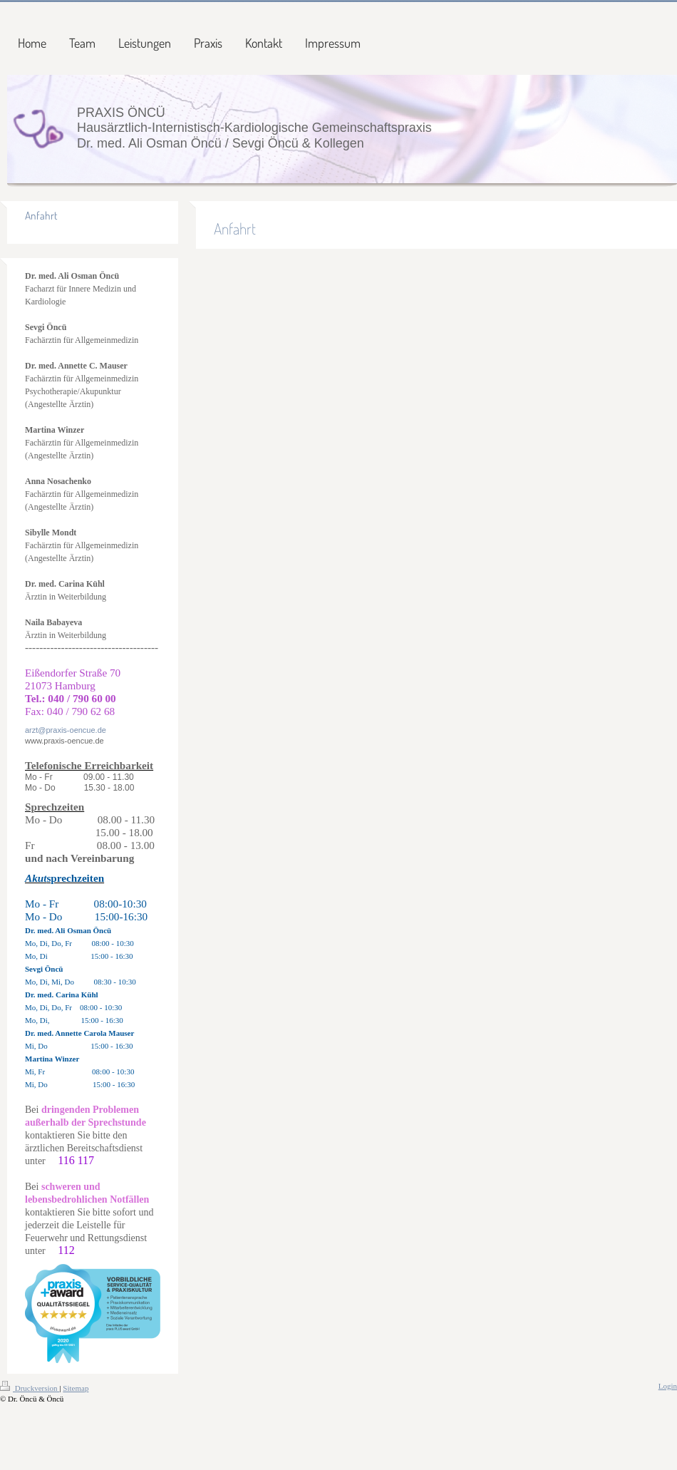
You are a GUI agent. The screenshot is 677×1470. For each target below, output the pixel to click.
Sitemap (75, 1388)
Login (667, 1386)
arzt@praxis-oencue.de (65, 730)
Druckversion (29, 1388)
